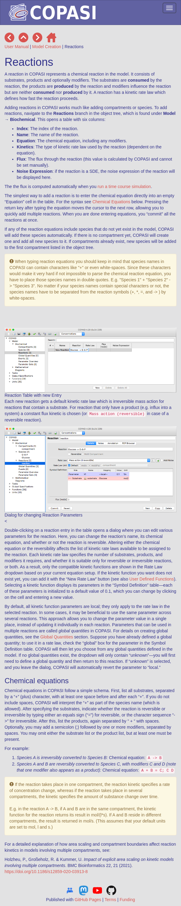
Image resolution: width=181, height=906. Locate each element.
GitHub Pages (88, 899)
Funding (127, 899)
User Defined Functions (151, 579)
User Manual (17, 46)
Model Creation (46, 46)
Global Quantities (56, 636)
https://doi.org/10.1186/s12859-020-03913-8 (46, 871)
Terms (110, 899)
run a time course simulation (124, 186)
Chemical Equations (111, 201)
